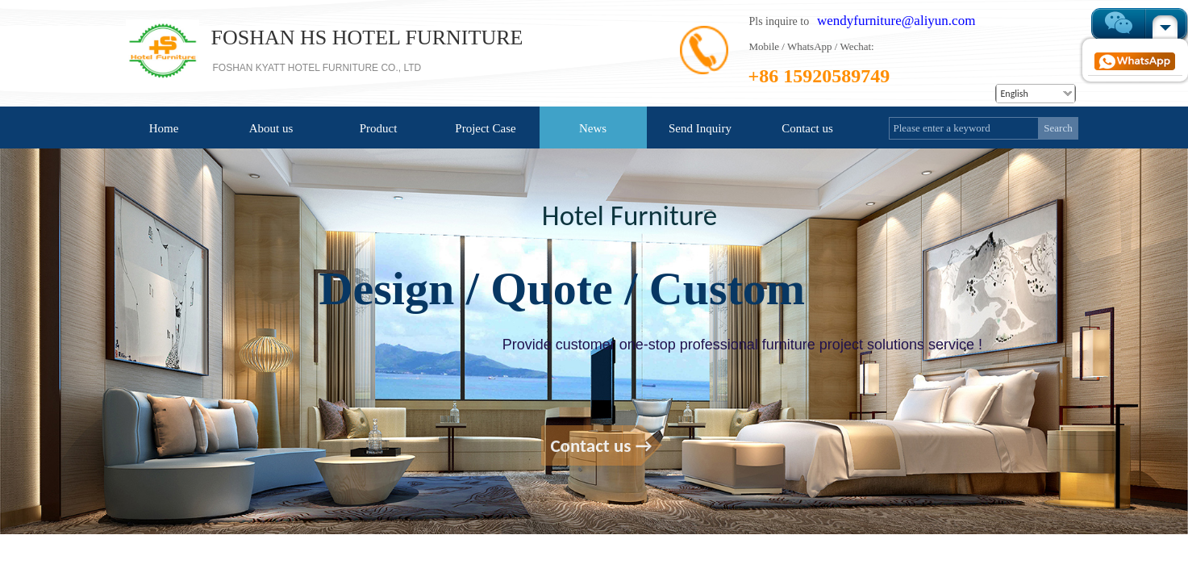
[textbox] (964, 128)
